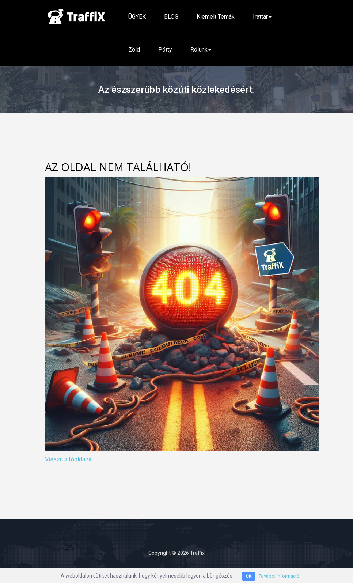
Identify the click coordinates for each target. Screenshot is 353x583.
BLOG (171, 16)
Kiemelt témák (216, 16)
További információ (279, 576)
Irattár (262, 16)
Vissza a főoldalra (68, 459)
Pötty (165, 49)
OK (247, 576)
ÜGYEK (137, 16)
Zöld (134, 49)
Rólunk (200, 49)
